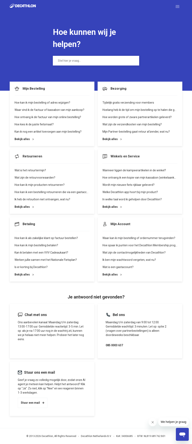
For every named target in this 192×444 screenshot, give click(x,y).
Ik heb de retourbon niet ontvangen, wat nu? (42, 199)
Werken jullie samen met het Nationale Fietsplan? (46, 259)
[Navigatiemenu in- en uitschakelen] (177, 6)
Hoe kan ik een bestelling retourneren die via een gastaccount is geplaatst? (62, 192)
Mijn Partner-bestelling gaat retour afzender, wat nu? (136, 131)
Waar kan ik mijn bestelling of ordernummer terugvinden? (138, 238)
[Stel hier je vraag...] (96, 61)
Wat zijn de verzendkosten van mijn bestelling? (132, 124)
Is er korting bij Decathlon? (31, 267)
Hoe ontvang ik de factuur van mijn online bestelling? (48, 117)
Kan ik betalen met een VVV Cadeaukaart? (41, 252)
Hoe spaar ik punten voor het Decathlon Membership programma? (144, 245)
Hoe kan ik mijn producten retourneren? (40, 184)
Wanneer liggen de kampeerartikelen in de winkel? (134, 170)
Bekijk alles (24, 139)
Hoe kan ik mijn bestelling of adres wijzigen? (42, 102)
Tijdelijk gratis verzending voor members (128, 102)
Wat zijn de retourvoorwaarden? (35, 177)
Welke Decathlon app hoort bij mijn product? (130, 192)
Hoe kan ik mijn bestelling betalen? (36, 245)
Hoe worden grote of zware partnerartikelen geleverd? (137, 117)
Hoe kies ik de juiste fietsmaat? (34, 124)
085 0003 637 (114, 345)
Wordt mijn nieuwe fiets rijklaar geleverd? (128, 184)
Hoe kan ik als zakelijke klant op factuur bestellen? (46, 238)
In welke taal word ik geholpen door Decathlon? (132, 199)
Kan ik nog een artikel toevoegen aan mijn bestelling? (48, 131)
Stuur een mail (32, 402)
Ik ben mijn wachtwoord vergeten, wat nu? (129, 259)
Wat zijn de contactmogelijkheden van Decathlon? (134, 252)
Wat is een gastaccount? (118, 267)
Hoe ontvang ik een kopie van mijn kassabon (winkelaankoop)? (142, 177)
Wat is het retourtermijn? (30, 170)
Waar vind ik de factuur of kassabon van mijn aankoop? (49, 109)
